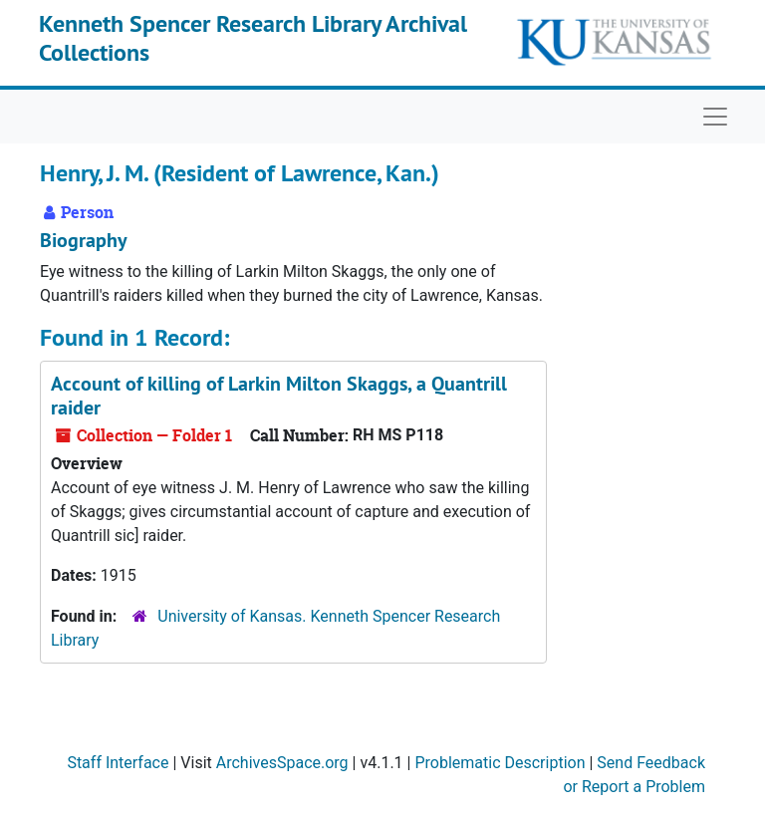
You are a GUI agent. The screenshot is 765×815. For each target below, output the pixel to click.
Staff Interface (117, 762)
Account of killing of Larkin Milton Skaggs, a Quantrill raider (279, 395)
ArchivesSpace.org (282, 762)
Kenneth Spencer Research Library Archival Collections (253, 38)
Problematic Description (499, 762)
